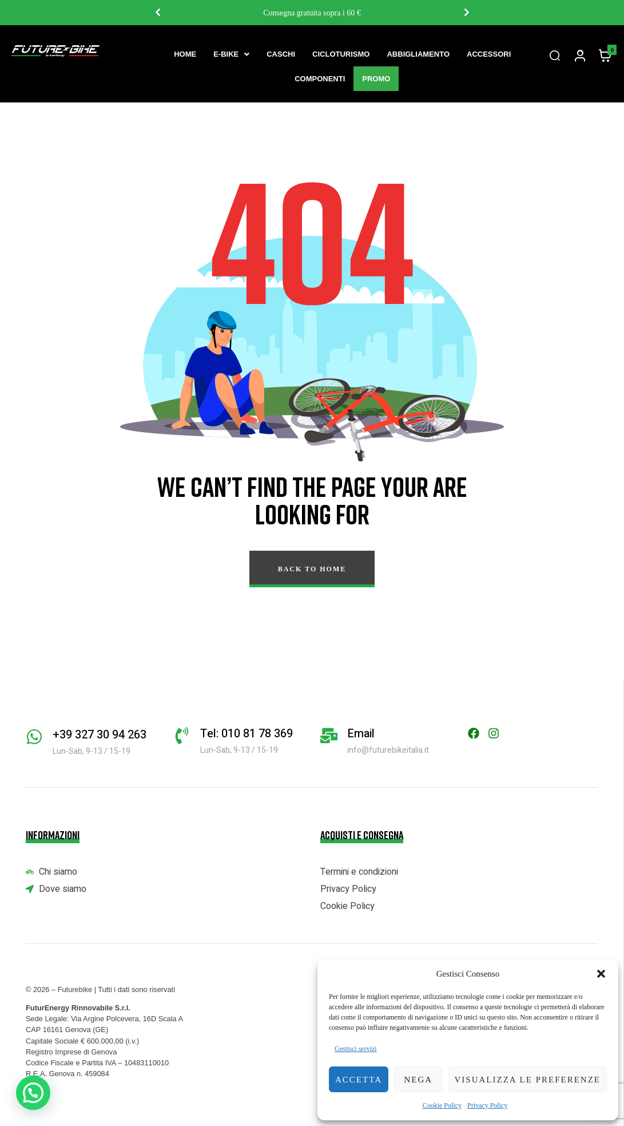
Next (466, 12)
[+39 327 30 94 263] (34, 736)
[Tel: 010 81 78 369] (181, 735)
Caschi (281, 54)
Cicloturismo (340, 54)
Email (361, 733)
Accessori (489, 54)
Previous (157, 12)
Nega (418, 1079)
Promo (376, 78)
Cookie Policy (442, 1105)
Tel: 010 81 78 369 (246, 733)
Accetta (358, 1079)
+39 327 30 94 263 (99, 734)
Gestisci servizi (356, 1049)
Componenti (320, 78)
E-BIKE (231, 54)
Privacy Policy (487, 1105)
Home (185, 54)
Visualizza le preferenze (528, 1079)
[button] (601, 973)
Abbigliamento (418, 54)
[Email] (328, 735)
